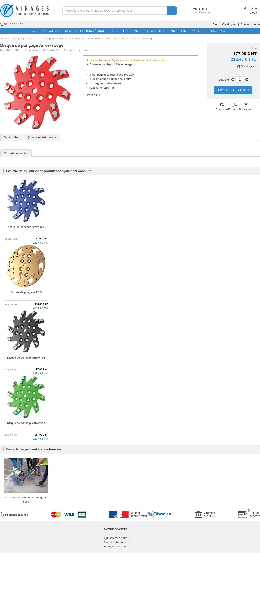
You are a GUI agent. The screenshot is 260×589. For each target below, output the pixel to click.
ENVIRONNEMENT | (194, 30)
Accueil (4, 38)
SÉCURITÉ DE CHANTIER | (128, 30)
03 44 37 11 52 (11, 24)
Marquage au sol (23, 38)
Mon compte (197, 8)
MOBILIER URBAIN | (164, 30)
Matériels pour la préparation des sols (60, 38)
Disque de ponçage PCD (26, 292)
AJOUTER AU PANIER (233, 90)
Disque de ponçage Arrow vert (26, 423)
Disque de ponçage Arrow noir (26, 357)
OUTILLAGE (218, 30)
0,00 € (254, 12)
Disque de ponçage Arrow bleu (26, 226)
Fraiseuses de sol (98, 38)
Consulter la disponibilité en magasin (113, 64)
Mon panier (250, 8)
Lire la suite (92, 94)
